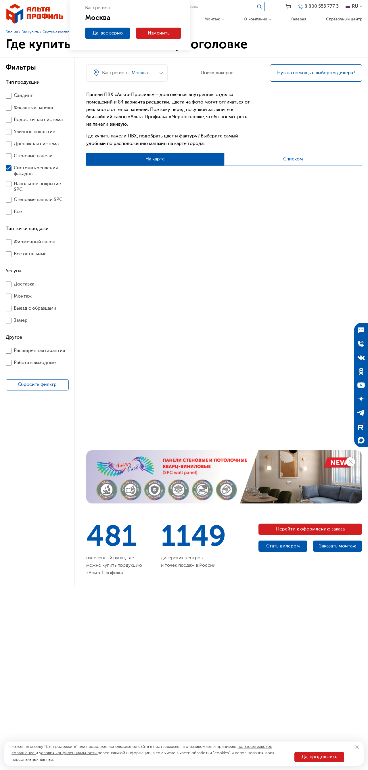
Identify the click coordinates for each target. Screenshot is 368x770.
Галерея (298, 19)
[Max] (361, 440)
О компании (255, 19)
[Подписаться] (361, 330)
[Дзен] (361, 399)
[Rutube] (361, 426)
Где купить (30, 32)
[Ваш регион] (222, 61)
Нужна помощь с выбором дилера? (316, 73)
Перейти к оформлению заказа (310, 529)
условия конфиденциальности (68, 753)
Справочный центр (344, 19)
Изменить (159, 33)
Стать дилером (283, 546)
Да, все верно (108, 33)
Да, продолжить (319, 757)
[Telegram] (361, 413)
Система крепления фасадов (66, 32)
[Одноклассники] (361, 371)
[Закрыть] (357, 747)
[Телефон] (318, 6)
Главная (12, 32)
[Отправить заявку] (361, 343)
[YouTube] (361, 385)
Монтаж (212, 19)
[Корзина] (288, 7)
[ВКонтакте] (361, 357)
